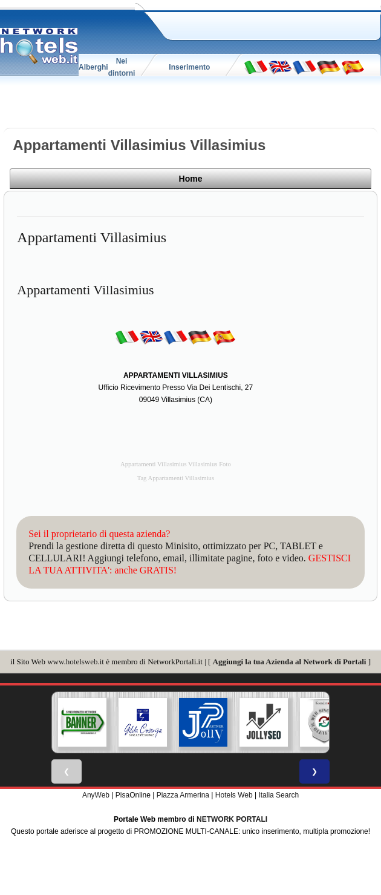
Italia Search (278, 794)
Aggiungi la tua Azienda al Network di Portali (289, 660)
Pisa (122, 794)
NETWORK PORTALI (232, 818)
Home (335, 180)
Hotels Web (234, 794)
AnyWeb (95, 794)
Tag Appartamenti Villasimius (175, 477)
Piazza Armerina (183, 794)
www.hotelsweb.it (75, 660)
